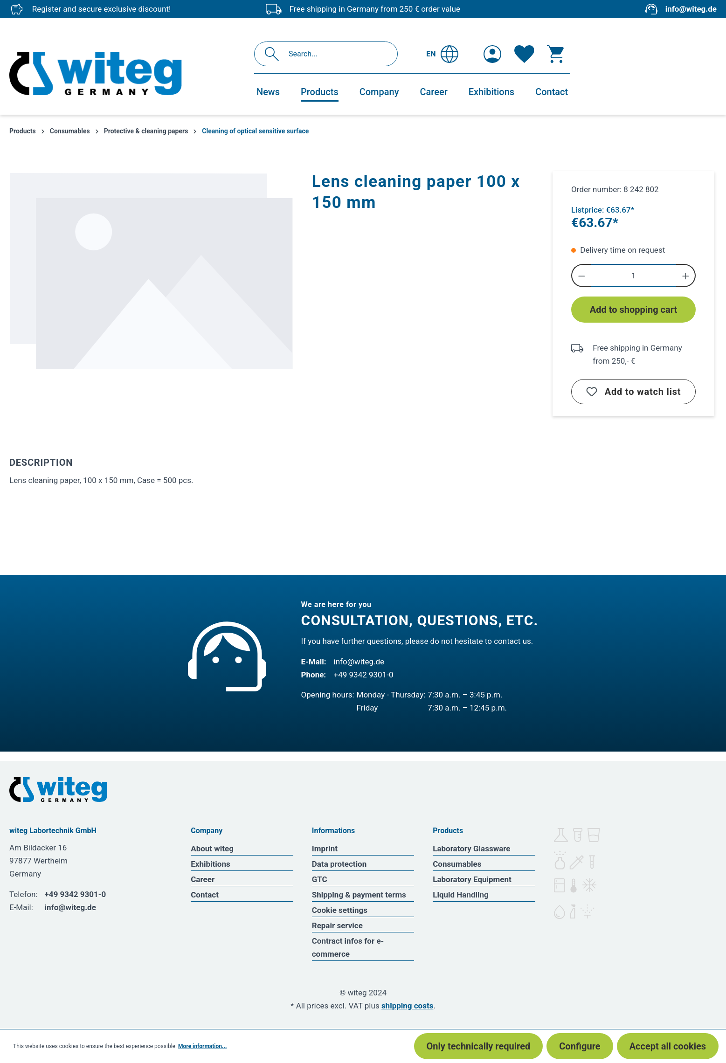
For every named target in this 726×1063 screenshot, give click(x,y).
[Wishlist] (524, 54)
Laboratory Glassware (471, 848)
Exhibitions (210, 864)
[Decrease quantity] (581, 275)
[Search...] (336, 54)
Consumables (457, 864)
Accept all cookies (667, 1046)
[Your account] (492, 54)
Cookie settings (339, 910)
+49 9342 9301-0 (364, 674)
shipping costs (407, 1005)
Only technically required (479, 1046)
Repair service (337, 925)
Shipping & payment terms (359, 894)
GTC (319, 879)
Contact (205, 894)
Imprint (325, 848)
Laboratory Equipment (472, 879)
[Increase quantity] (686, 275)
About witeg (212, 848)
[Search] (274, 54)
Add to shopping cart (634, 309)
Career (202, 879)
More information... (202, 1046)
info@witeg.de (691, 9)
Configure (579, 1046)
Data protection (339, 864)
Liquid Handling (461, 894)
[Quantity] (633, 275)
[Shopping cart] (555, 54)
